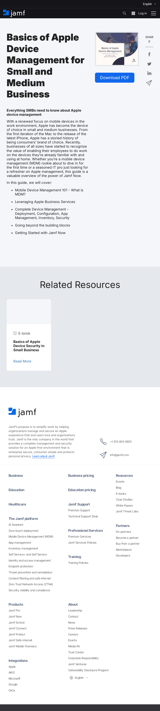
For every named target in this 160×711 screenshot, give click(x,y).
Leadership (75, 609)
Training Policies (78, 562)
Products (16, 604)
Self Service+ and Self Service (28, 553)
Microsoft (14, 677)
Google (13, 683)
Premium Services (79, 536)
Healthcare (18, 504)
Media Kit (74, 645)
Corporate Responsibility (83, 657)
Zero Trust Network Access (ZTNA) (31, 583)
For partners (123, 531)
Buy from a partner (128, 543)
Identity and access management (30, 559)
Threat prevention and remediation (30, 571)
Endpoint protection (21, 565)
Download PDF (115, 77)
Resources (124, 475)
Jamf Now (15, 615)
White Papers (124, 505)
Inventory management (23, 547)
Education (17, 490)
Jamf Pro (14, 609)
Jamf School (16, 621)
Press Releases (77, 627)
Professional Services (86, 530)
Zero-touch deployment (24, 530)
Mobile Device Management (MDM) (31, 536)
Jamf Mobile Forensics (23, 645)
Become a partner (127, 537)
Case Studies (124, 499)
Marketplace (124, 549)
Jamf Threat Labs (127, 511)
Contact (73, 615)
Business (16, 475)
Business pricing (81, 475)
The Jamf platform (23, 518)
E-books (121, 493)
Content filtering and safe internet (30, 577)
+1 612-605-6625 (116, 441)
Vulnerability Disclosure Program (88, 669)
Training (74, 556)
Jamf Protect (17, 633)
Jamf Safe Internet (20, 639)
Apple (12, 665)
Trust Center (76, 651)
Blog (118, 487)
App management (20, 541)
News (71, 621)
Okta (12, 689)
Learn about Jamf (43, 456)
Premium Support (79, 509)
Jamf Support (79, 504)
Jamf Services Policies (82, 541)
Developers (123, 555)
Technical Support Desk (83, 515)
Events (120, 481)
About (73, 604)
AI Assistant (16, 523)
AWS (12, 671)
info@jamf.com (114, 455)
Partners (123, 525)
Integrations (18, 659)
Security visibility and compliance (29, 589)
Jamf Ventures (77, 663)
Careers (73, 633)
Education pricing (82, 490)
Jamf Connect (18, 627)
